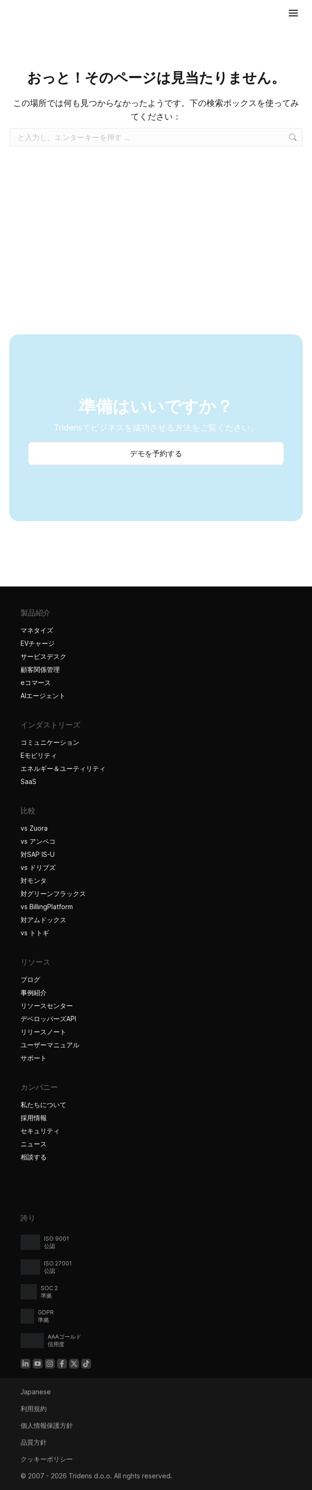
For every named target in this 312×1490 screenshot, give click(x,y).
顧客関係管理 (40, 669)
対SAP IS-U (38, 854)
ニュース (34, 1144)
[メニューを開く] (293, 13)
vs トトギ (35, 933)
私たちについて (43, 1105)
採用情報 (34, 1118)
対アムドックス (43, 920)
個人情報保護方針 (47, 1425)
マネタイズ (37, 630)
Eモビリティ (39, 755)
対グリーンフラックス (53, 893)
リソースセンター (47, 1006)
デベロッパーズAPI (48, 1019)
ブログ (30, 979)
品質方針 (34, 1442)
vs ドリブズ (38, 867)
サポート (34, 1058)
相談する (34, 1157)
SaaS (28, 781)
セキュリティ (40, 1131)
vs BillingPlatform (47, 907)
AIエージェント (44, 695)
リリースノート (43, 1032)
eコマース (36, 682)
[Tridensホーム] (9, 13)
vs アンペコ (38, 841)
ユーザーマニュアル (50, 1045)
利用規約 (34, 1408)
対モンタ (34, 880)
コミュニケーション (50, 742)
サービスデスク (43, 656)
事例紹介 (35, 992)
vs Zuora (34, 828)
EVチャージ (38, 643)
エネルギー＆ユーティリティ (63, 768)
